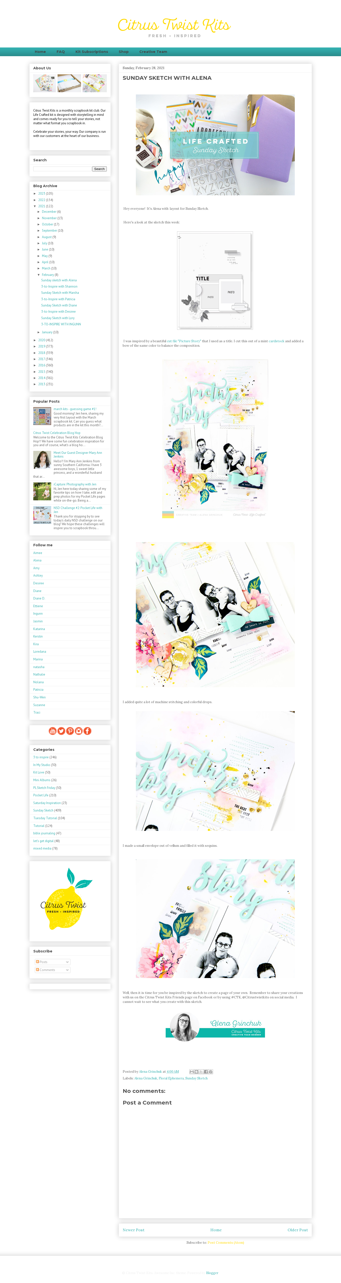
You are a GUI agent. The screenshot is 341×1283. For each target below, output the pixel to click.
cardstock (276, 341)
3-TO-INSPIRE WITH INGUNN (61, 324)
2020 (42, 340)
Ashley (38, 575)
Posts (41, 962)
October (48, 224)
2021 (42, 206)
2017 (42, 359)
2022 (42, 200)
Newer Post (134, 1229)
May (45, 256)
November (49, 218)
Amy (36, 568)
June (45, 249)
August (47, 237)
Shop (124, 51)
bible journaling (44, 833)
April (45, 262)
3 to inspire (41, 757)
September (50, 230)
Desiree (38, 583)
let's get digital (43, 841)
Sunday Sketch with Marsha (60, 293)
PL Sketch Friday (44, 788)
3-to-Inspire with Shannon (59, 286)
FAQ (61, 51)
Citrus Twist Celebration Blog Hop (56, 433)
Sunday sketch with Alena (59, 280)
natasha (38, 667)
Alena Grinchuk (145, 1078)
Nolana (38, 682)
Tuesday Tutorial (45, 818)
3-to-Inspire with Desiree (58, 311)
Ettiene (38, 606)
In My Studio (41, 765)
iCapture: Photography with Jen (75, 484)
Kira (36, 644)
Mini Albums (41, 780)
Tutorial (38, 826)
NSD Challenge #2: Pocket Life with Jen (78, 510)
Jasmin (38, 621)
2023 (42, 193)
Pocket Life (40, 795)
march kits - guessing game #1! (75, 409)
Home (40, 51)
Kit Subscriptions (92, 51)
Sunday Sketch (196, 1078)
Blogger (212, 1273)
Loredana (39, 651)
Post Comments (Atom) (226, 1242)
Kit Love (38, 772)
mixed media (42, 848)
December (49, 212)
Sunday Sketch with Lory (58, 318)
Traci (36, 712)
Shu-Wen (39, 697)
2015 (42, 372)
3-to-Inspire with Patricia (58, 299)
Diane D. (39, 598)
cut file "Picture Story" (184, 341)
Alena (37, 560)
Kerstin (38, 636)
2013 (42, 384)
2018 (42, 353)
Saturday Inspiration (47, 803)
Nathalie (39, 674)
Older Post (298, 1229)
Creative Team (153, 51)
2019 (42, 346)
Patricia (38, 689)
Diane (37, 591)
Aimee (37, 553)
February (48, 275)
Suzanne (39, 705)
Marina (38, 659)
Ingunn (38, 613)
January (47, 332)
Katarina (39, 629)
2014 (42, 378)
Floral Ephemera (171, 1078)
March (46, 268)
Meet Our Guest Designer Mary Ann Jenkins (78, 455)
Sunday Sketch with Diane (59, 305)
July (45, 243)
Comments (45, 970)
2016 (42, 365)
